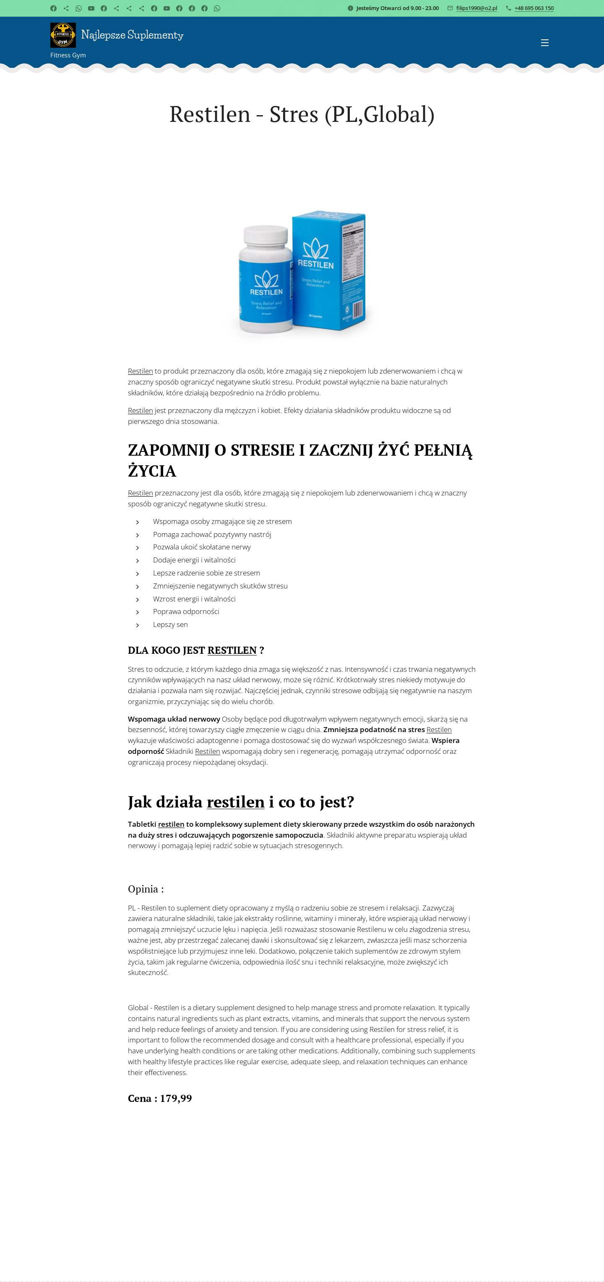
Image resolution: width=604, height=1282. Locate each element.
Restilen (140, 371)
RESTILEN (232, 649)
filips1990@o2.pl (476, 8)
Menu (545, 42)
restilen (236, 801)
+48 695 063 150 (534, 8)
